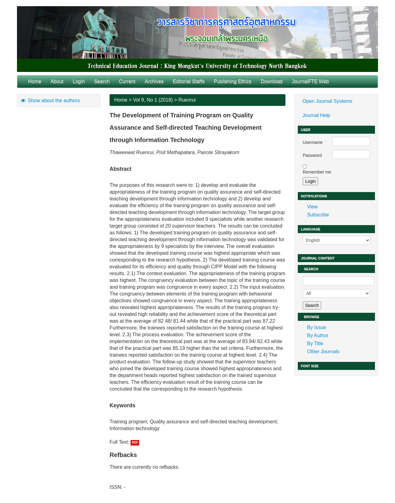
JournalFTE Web (310, 81)
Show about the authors (50, 100)
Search (102, 81)
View (312, 206)
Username (313, 142)
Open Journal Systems (327, 101)
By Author (317, 335)
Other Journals (323, 351)
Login (79, 81)
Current (127, 81)
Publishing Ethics (233, 81)
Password (312, 155)
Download (272, 81)
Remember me (317, 172)
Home (34, 81)
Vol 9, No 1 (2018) (153, 100)
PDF (135, 442)
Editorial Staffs (189, 81)
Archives (154, 81)
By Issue (316, 327)
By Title (315, 343)
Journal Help (316, 115)
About (57, 81)
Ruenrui (187, 100)
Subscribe (318, 214)
